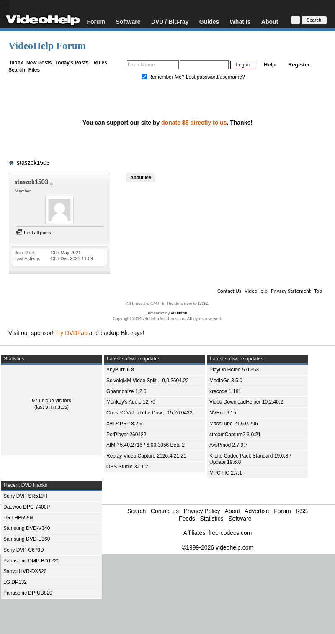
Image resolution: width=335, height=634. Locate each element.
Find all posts (33, 232)
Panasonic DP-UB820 (27, 593)
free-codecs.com (230, 532)
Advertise (257, 511)
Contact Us (229, 291)
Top (318, 291)
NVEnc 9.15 (222, 413)
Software (128, 22)
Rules (100, 63)
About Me (140, 177)
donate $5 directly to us (194, 122)
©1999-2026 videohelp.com (217, 547)
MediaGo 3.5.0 (225, 380)
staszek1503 (33, 162)
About (269, 22)
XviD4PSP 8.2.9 (124, 424)
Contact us (165, 511)
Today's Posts (71, 63)
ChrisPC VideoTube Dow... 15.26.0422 (149, 413)
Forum (96, 22)
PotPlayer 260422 (126, 434)
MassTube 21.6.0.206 (233, 424)
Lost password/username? (215, 77)
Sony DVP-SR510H (25, 496)
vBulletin (179, 313)
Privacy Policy (202, 511)
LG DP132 (15, 582)
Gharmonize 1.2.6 (126, 391)
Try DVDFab (71, 333)
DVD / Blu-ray (169, 22)
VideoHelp (256, 291)
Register (299, 64)
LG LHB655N (18, 518)
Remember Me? (164, 77)
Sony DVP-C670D (23, 550)
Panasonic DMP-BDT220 (31, 561)
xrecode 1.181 (225, 391)
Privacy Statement (291, 291)
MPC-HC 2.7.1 (225, 473)
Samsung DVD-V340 (26, 528)
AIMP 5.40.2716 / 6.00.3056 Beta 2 (145, 445)
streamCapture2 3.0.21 (235, 434)
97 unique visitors (51, 401)
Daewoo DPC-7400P (26, 507)
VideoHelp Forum (47, 45)
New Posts (39, 63)
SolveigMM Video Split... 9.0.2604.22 (147, 380)
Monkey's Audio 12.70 (130, 402)
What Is (240, 22)
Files (34, 70)
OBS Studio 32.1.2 (127, 467)
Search (16, 70)
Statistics (211, 518)
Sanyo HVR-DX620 (24, 571)
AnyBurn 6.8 (120, 370)
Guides (209, 22)
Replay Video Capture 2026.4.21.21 (146, 456)
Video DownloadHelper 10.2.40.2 (246, 402)
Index (16, 63)
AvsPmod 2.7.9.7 (228, 445)
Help (270, 64)
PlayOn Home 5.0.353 (234, 370)
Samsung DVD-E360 (26, 539)
